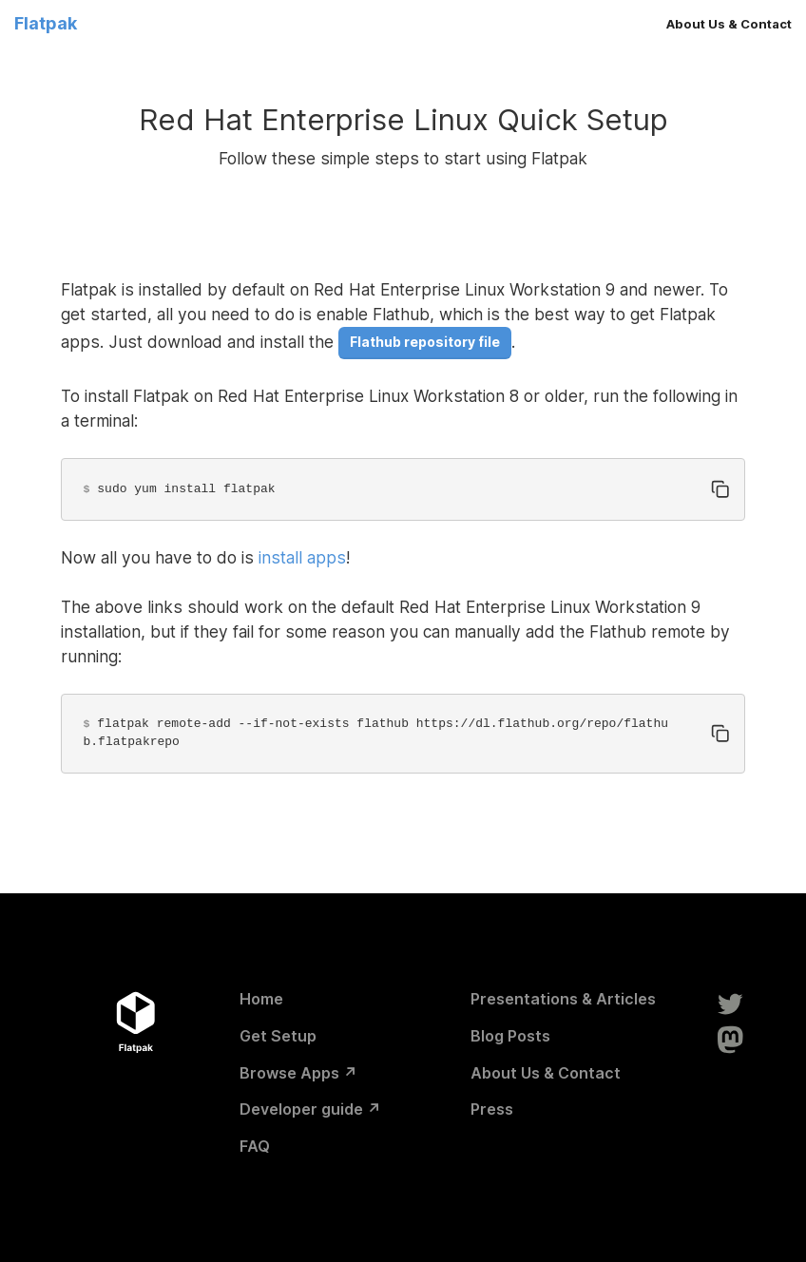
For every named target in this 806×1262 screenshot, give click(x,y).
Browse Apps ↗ (298, 1072)
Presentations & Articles (563, 998)
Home (261, 998)
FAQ (255, 1146)
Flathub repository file (425, 342)
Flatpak (45, 23)
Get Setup (278, 1035)
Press (491, 1109)
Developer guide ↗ (310, 1109)
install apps (302, 557)
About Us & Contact (729, 23)
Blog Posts (510, 1035)
